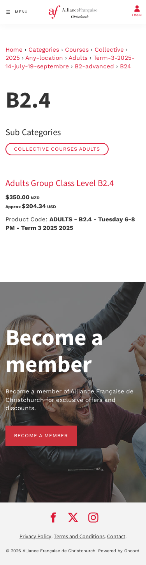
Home (14, 49)
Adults (78, 57)
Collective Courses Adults (57, 149)
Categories (43, 49)
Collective (109, 49)
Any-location (44, 57)
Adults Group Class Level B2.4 (59, 183)
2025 (12, 57)
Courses (77, 49)
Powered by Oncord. (119, 550)
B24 (125, 66)
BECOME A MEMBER (32, 430)
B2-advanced (94, 66)
